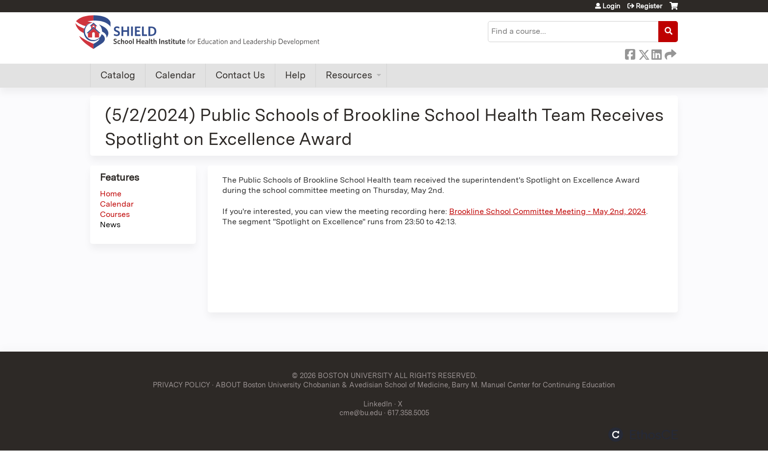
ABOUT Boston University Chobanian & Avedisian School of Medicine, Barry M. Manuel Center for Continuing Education (415, 384)
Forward (669, 53)
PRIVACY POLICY (181, 384)
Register (649, 5)
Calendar (175, 75)
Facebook (630, 53)
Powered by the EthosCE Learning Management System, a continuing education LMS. (643, 434)
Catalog (117, 75)
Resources (349, 75)
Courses (115, 214)
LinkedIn (656, 53)
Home (110, 193)
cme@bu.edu (360, 412)
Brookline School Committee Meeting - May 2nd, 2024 (547, 211)
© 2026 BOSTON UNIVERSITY (342, 375)
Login (611, 5)
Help (295, 75)
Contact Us (240, 75)
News (110, 224)
